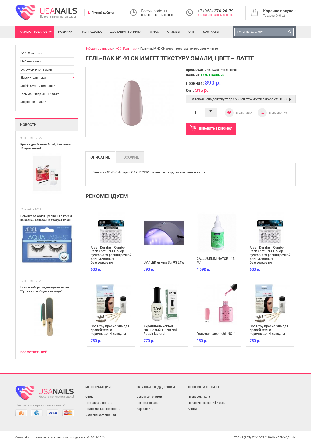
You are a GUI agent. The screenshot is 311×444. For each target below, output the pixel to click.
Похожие (130, 157)
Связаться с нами (149, 396)
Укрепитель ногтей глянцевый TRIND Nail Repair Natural (161, 330)
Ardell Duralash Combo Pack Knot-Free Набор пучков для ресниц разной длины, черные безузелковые (111, 254)
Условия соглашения (100, 415)
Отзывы (173, 31)
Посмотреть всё (33, 352)
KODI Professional (224, 70)
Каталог (33, 31)
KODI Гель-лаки (31, 53)
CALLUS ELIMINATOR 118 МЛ (216, 260)
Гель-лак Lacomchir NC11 (216, 334)
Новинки (65, 31)
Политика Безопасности (102, 409)
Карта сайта (145, 409)
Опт (191, 31)
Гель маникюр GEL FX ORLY (39, 94)
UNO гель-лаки (30, 61)
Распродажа (91, 31)
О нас (154, 31)
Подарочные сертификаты (206, 402)
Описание (100, 157)
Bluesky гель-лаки (33, 77)
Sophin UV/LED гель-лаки (37, 85)
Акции (192, 409)
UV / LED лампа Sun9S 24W (164, 262)
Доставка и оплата (125, 31)
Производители (199, 396)
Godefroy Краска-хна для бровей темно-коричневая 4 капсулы (110, 330)
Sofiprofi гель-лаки (33, 102)
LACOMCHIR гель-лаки (36, 69)
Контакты (211, 31)
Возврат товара (147, 402)
